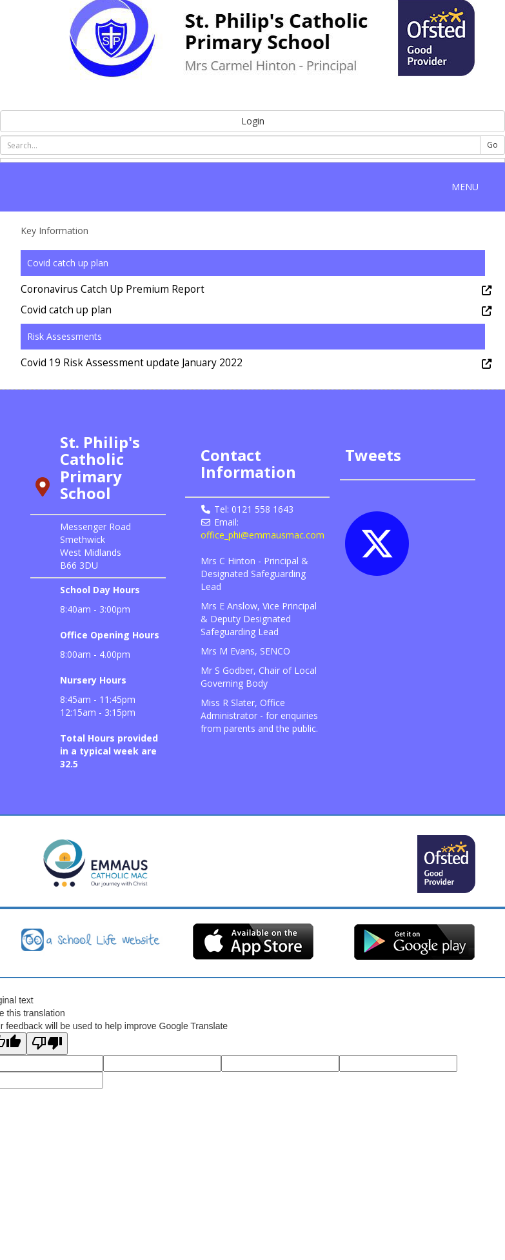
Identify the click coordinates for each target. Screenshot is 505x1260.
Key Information (54, 230)
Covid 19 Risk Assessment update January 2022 (132, 362)
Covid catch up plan (66, 310)
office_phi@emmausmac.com (262, 535)
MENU (468, 186)
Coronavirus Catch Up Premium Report (112, 289)
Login (252, 121)
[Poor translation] (47, 1043)
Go (492, 144)
